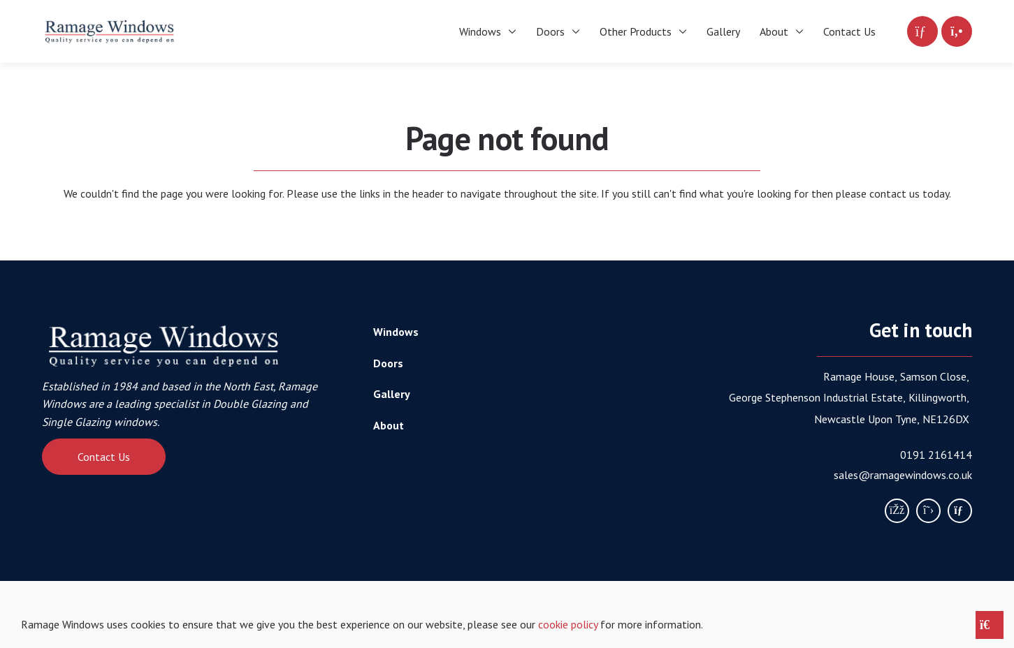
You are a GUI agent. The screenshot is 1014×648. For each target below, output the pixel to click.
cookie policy (567, 624)
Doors (388, 363)
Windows (396, 332)
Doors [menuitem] (550, 31)
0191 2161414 (936, 455)
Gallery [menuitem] (723, 31)
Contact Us (104, 457)
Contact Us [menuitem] (849, 31)
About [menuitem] (774, 31)
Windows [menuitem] (480, 31)
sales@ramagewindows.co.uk (903, 475)
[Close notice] (990, 625)
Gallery (391, 394)
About (388, 425)
